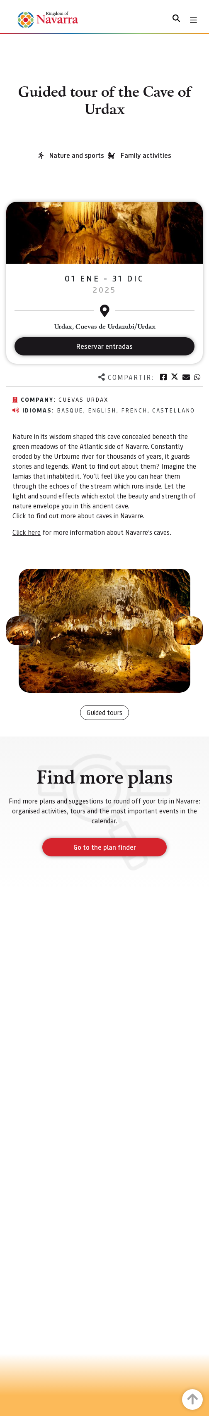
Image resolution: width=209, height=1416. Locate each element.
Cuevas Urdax (83, 399)
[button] (20, 630)
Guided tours (104, 712)
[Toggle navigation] (193, 20)
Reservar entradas (104, 346)
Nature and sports (76, 155)
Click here (26, 532)
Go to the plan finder (104, 847)
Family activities (146, 155)
